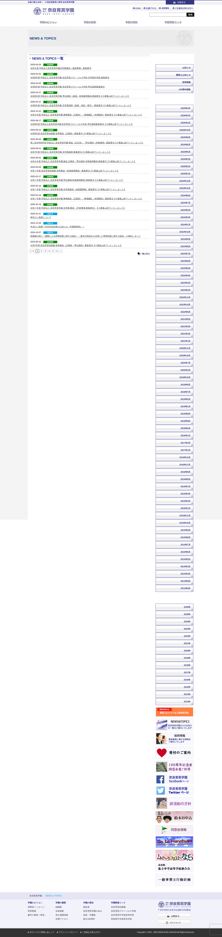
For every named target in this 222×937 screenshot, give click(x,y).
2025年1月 (185, 174)
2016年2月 (185, 501)
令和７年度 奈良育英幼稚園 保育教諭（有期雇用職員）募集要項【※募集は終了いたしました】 (74, 171)
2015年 (187, 687)
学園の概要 (90, 22)
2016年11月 (184, 464)
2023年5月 (185, 268)
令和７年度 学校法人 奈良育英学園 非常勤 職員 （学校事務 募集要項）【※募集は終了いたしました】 (77, 208)
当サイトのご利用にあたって (41, 932)
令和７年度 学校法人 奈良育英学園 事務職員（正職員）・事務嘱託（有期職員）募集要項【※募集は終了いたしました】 (86, 198)
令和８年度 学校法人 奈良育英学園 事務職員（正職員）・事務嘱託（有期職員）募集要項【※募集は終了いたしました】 (86, 115)
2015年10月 (184, 523)
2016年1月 (185, 508)
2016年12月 (184, 457)
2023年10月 (184, 232)
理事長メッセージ (36, 907)
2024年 (187, 621)
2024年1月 (185, 224)
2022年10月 (184, 304)
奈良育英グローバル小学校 (123, 911)
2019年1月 (185, 406)
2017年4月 (185, 443)
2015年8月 (185, 537)
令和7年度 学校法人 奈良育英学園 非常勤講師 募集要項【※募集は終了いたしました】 (70, 152)
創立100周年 (89, 919)
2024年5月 (185, 210)
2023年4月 (185, 275)
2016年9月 (185, 472)
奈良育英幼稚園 (118, 907)
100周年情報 (184, 89)
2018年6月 (185, 428)
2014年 (187, 694)
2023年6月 (185, 261)
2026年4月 (185, 108)
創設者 (86, 907)
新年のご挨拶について (40, 217)
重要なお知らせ (183, 75)
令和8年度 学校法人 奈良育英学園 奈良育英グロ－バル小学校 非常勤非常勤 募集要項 (69, 77)
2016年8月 (185, 479)
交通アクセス (62, 919)
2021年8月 (185, 319)
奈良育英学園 (35, 896)
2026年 (187, 607)
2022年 (187, 636)
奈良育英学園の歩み (92, 911)
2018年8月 (185, 421)
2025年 (187, 614)
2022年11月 (184, 297)
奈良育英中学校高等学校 (122, 915)
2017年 (187, 672)
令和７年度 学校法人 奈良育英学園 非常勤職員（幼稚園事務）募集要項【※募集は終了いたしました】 (78, 189)
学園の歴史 (132, 22)
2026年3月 (185, 115)
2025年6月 (185, 144)
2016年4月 (185, 494)
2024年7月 (185, 203)
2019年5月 (185, 399)
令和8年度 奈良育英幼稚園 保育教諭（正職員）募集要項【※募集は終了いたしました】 (71, 133)
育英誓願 (32, 911)
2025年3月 (185, 159)
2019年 (187, 658)
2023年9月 (185, 239)
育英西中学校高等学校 (121, 919)
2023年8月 (185, 246)
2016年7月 (185, 486)
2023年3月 (185, 283)
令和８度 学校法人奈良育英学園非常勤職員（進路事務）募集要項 (60, 68)
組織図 (59, 907)
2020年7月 (185, 363)
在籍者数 (60, 911)
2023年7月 (185, 254)
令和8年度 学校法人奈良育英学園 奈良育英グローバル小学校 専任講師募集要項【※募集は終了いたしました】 (81, 124)
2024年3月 (185, 217)
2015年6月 (185, 552)
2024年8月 (185, 195)
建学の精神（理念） (37, 915)
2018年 (187, 665)
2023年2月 (185, 290)
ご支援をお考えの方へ (91, 932)
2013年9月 (185, 588)
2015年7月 (185, 544)
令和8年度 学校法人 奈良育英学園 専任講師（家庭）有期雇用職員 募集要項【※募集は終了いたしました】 (80, 96)
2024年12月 (184, 181)
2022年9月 (185, 312)
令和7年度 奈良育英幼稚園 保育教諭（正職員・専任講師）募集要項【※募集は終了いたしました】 (76, 245)
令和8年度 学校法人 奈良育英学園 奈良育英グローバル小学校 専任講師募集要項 (67, 87)
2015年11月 (184, 515)
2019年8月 (185, 384)
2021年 (187, 643)
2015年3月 (185, 574)
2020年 (187, 650)
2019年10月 (184, 377)
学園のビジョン (48, 22)
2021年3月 (185, 334)
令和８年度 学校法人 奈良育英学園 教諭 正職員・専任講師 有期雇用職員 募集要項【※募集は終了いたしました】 (83, 161)
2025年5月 (185, 152)
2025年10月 (184, 130)
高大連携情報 (62, 915)
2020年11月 (184, 348)
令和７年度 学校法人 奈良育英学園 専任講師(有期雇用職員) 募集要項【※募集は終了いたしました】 (76, 180)
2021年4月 (185, 326)
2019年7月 (185, 392)
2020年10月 (184, 355)
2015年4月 (185, 566)
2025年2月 (185, 166)
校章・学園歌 (89, 915)
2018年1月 (185, 435)
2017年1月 (185, 450)
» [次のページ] (61, 251)
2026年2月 (185, 123)
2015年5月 (185, 559)
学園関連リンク (173, 22)
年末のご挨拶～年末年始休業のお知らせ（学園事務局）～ (57, 227)
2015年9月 (185, 530)
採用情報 (186, 82)
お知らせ (186, 68)
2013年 (187, 701)
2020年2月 (185, 370)
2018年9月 (185, 414)
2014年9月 (185, 581)
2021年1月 (185, 341)
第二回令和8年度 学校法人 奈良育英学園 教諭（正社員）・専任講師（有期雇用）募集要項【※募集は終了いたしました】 (87, 143)
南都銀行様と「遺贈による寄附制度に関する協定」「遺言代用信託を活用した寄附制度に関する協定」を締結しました (85, 236)
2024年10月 (184, 188)
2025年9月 (185, 137)
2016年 (187, 680)
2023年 (187, 629)
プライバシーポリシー (68, 932)
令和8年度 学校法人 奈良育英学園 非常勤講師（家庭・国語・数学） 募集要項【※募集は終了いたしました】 (81, 105)
